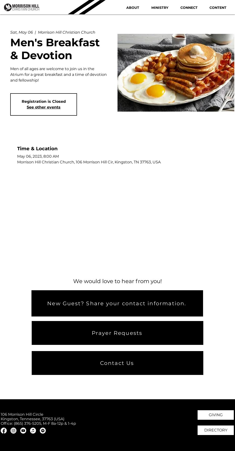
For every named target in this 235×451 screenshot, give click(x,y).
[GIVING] (216, 415)
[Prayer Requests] (117, 333)
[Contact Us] (117, 363)
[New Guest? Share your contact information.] (117, 303)
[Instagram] (13, 431)
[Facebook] (4, 431)
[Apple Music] (33, 431)
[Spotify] (43, 431)
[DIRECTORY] (216, 430)
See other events (44, 107)
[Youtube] (23, 431)
